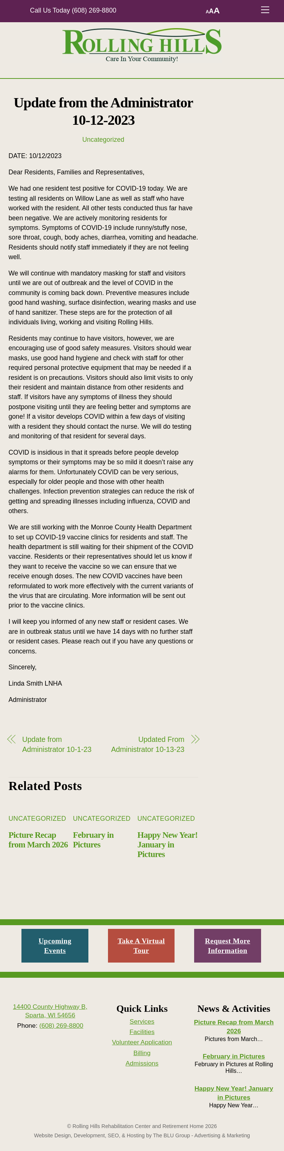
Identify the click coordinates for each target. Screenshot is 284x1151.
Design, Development (79, 1135)
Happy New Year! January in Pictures (168, 844)
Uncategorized (103, 139)
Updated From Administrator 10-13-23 (147, 744)
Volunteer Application (142, 1042)
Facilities (142, 1031)
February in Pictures (93, 839)
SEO (113, 1135)
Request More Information (227, 945)
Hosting (136, 1135)
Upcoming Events (54, 945)
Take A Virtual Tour (141, 945)
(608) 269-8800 (94, 10)
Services (142, 1021)
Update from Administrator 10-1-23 (56, 744)
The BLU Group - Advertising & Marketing (201, 1135)
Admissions (141, 1063)
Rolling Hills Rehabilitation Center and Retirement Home (138, 1126)
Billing (142, 1053)
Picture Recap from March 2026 (38, 839)
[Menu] (265, 10)
